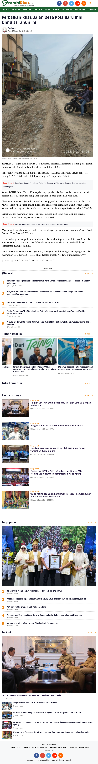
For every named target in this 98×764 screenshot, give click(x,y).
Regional (15, 9)
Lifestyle (92, 9)
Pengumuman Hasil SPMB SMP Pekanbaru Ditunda (59, 425)
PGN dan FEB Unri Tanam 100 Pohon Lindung (26, 607)
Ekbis (47, 9)
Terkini (26, 261)
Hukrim (5, 9)
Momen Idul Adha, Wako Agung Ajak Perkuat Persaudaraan (33, 623)
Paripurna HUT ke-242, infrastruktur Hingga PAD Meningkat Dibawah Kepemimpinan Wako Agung (57, 473)
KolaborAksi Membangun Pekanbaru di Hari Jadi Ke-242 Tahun (34, 591)
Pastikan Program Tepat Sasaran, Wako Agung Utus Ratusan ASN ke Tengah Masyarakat (46, 599)
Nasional (27, 9)
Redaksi (12, 28)
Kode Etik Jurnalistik (39, 748)
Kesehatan (67, 9)
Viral (17, 261)
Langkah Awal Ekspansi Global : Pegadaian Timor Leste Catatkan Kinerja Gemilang (24, 368)
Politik (56, 9)
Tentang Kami (16, 748)
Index (89, 273)
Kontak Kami (84, 748)
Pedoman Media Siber (58, 748)
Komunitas (80, 9)
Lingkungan (38, 261)
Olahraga (38, 9)
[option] (24, 357)
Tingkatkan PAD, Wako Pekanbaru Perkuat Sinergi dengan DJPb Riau (58, 404)
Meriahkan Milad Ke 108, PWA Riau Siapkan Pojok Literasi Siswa (41, 224)
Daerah (7, 261)
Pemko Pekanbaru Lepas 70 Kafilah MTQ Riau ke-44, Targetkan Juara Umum (59, 450)
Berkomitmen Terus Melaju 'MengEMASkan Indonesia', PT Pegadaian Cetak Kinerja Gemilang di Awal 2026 (70, 369)
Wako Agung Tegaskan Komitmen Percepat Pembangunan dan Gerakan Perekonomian (55, 496)
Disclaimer (73, 748)
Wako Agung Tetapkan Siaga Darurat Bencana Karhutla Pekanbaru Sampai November (45, 615)
